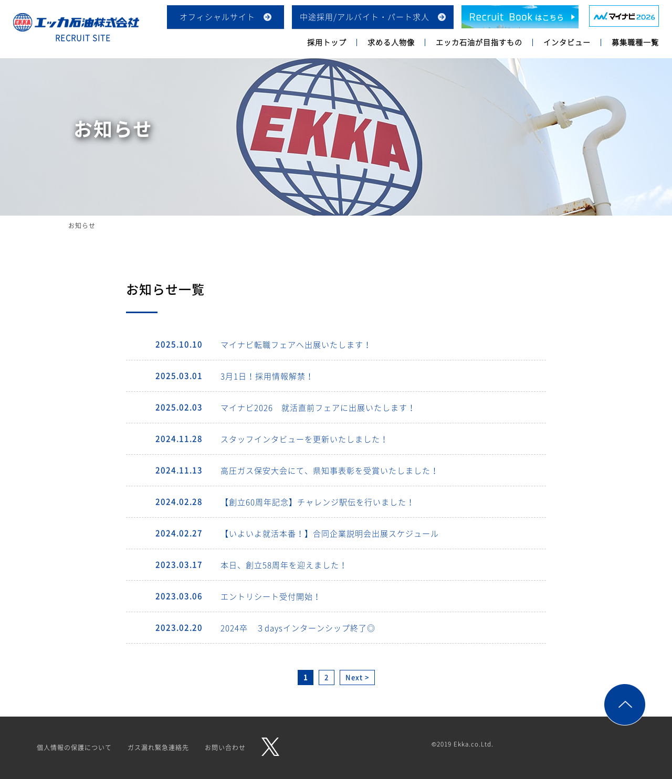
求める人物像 (391, 42)
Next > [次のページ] (357, 677)
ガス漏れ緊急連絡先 (158, 747)
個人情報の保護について (74, 747)
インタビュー (567, 42)
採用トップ (326, 42)
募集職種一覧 (635, 42)
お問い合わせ (225, 747)
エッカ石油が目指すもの (479, 42)
